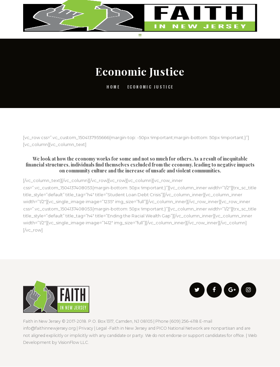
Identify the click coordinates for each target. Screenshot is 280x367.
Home (113, 87)
